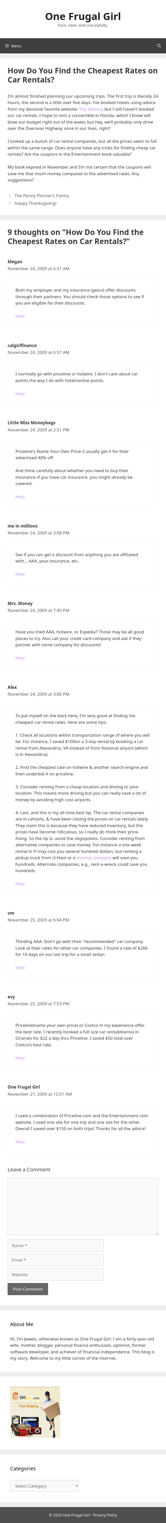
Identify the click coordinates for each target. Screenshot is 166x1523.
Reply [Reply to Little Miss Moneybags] (20, 496)
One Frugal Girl (83, 16)
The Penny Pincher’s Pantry (41, 195)
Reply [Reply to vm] (20, 967)
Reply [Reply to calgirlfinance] (20, 393)
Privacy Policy (105, 1514)
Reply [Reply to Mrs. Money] (20, 657)
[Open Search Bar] (159, 45)
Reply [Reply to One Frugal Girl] (20, 1141)
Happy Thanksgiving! (35, 203)
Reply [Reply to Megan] (20, 316)
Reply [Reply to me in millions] (20, 574)
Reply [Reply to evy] (20, 1057)
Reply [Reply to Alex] (20, 883)
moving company (93, 857)
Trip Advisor (90, 109)
